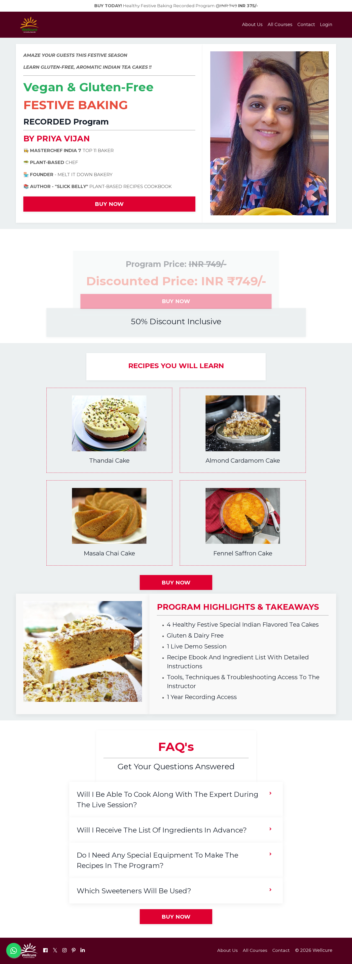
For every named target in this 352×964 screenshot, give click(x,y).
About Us (252, 25)
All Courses (280, 25)
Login (326, 25)
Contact (306, 25)
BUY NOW (109, 204)
